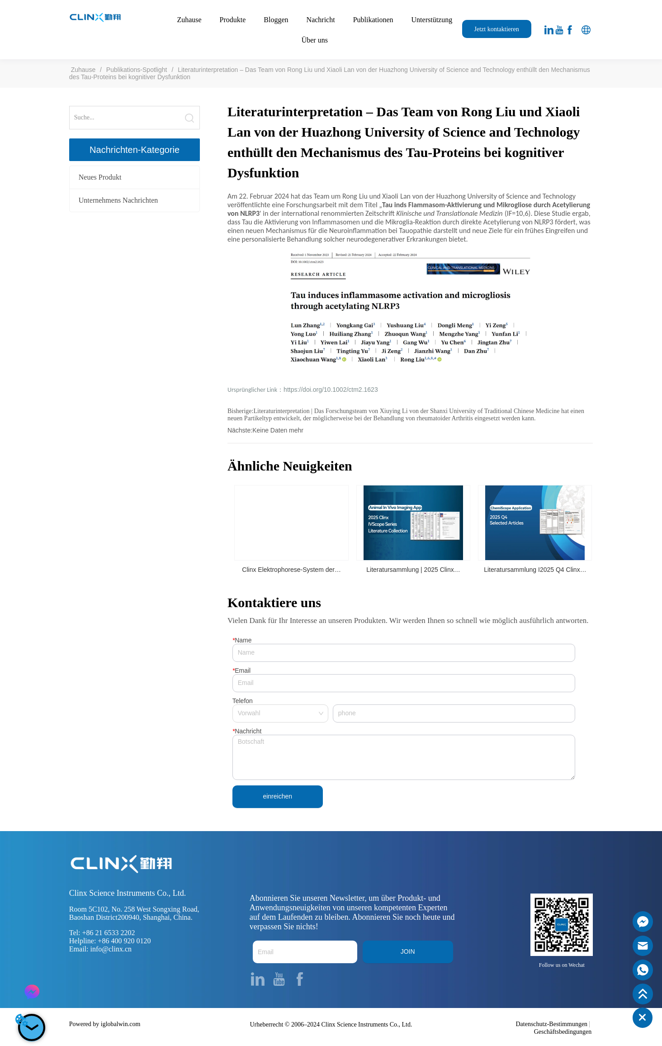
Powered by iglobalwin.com (104, 1024)
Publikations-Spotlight (136, 69)
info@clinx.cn (111, 949)
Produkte (233, 20)
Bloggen (276, 20)
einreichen (277, 796)
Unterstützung (432, 20)
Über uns (315, 40)
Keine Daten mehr (277, 430)
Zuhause (189, 20)
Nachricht (321, 20)
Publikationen (373, 20)
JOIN (408, 952)
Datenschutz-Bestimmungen (551, 1024)
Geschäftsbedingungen (563, 1031)
